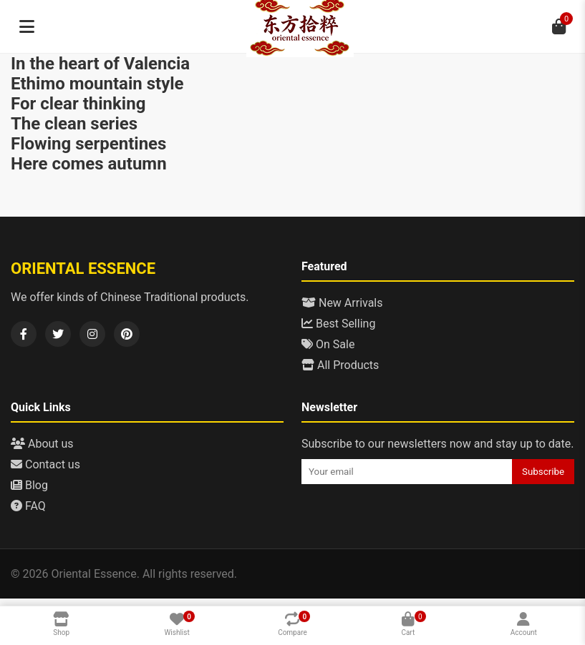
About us (42, 443)
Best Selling (338, 323)
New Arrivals (342, 303)
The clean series (74, 124)
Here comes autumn (89, 164)
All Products (340, 365)
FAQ (28, 506)
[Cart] (558, 26)
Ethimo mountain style (97, 84)
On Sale (327, 344)
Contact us (45, 464)
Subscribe (543, 471)
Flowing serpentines (88, 144)
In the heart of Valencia (100, 64)
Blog (29, 485)
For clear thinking (78, 104)
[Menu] (26, 26)
